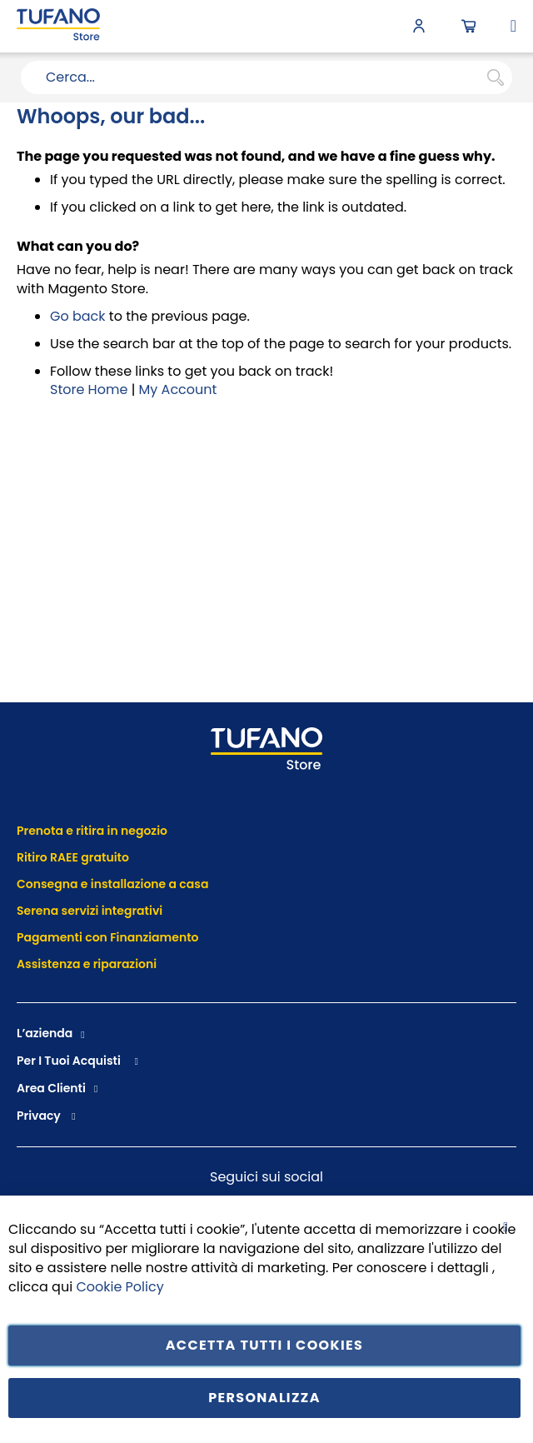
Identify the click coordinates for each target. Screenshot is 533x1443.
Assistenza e (53, 964)
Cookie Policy (119, 1286)
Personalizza (264, 1397)
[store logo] (58, 26)
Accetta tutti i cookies (265, 1345)
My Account (178, 389)
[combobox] (266, 77)
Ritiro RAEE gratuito (73, 857)
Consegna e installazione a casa (112, 884)
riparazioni (123, 964)
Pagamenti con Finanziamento (109, 937)
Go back (78, 316)
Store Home (88, 389)
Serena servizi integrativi (91, 910)
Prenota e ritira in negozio (92, 830)
